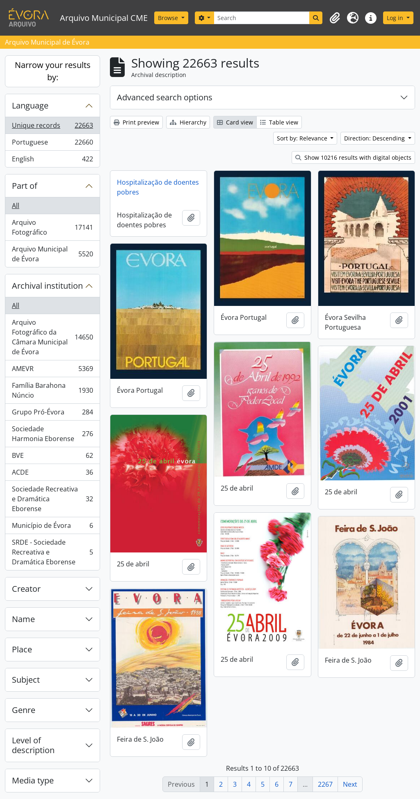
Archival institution (47, 285)
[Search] (262, 17)
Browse (169, 18)
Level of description (33, 745)
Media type (33, 780)
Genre (23, 709)
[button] (335, 18)
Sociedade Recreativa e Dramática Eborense (52, 498)
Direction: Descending (375, 138)
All (15, 205)
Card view (235, 122)
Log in (396, 18)
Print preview (136, 122)
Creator (26, 588)
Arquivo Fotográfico (52, 227)
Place (22, 649)
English (52, 160)
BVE (52, 457)
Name (23, 619)
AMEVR (52, 370)
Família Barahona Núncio (52, 390)
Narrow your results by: (53, 71)
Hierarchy (188, 122)
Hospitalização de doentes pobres (158, 187)
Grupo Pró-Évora (52, 414)
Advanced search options (164, 97)
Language (30, 105)
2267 (325, 784)
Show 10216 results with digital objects (353, 157)
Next (350, 784)
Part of (24, 185)
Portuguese (52, 144)
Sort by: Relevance (303, 138)
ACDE (52, 474)
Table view (279, 122)
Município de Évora (52, 527)
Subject (26, 679)
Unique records (52, 127)
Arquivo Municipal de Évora (52, 253)
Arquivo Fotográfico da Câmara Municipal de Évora (52, 337)
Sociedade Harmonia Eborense (52, 433)
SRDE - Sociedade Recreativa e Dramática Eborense (52, 552)
